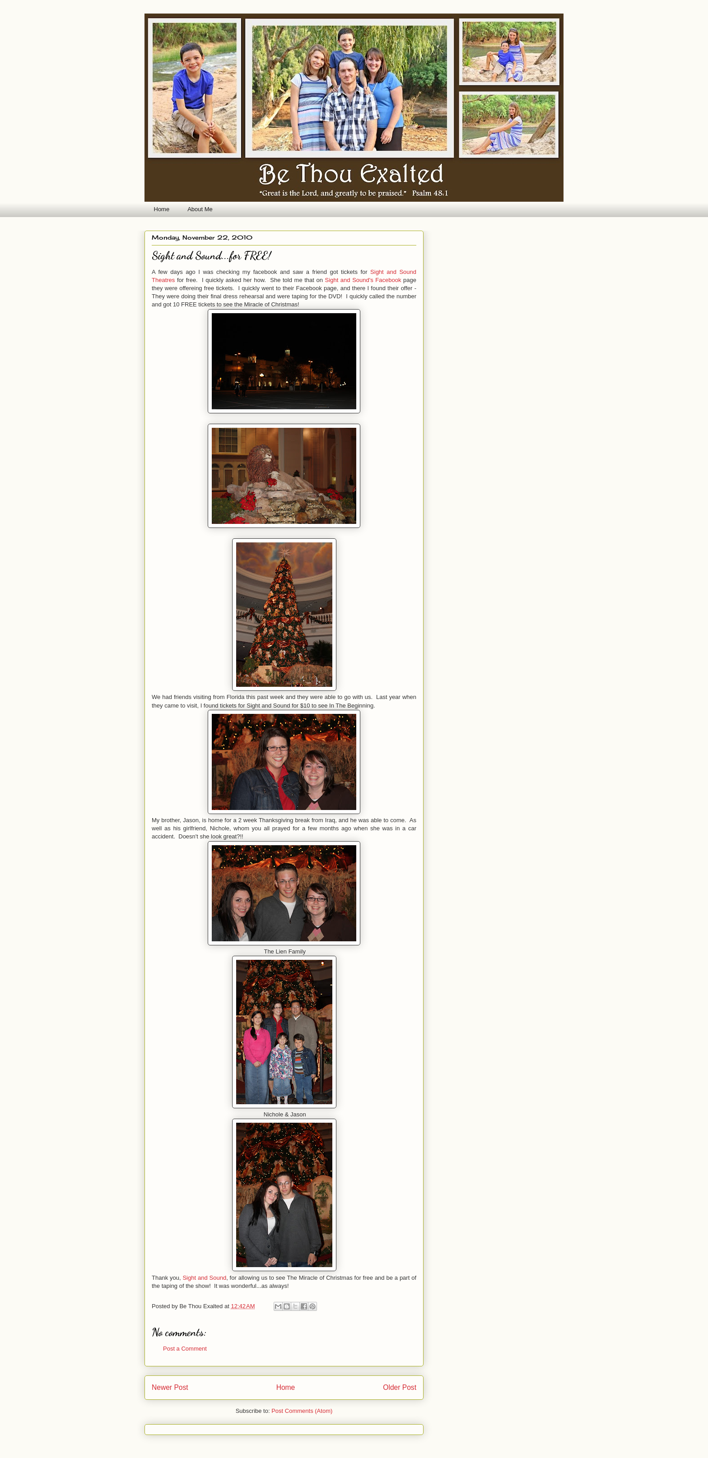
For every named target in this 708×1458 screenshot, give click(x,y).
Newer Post (170, 1387)
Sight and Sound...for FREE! (211, 255)
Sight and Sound (204, 1277)
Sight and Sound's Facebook (363, 280)
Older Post (399, 1387)
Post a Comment (185, 1348)
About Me (200, 209)
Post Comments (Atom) (301, 1410)
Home (162, 209)
